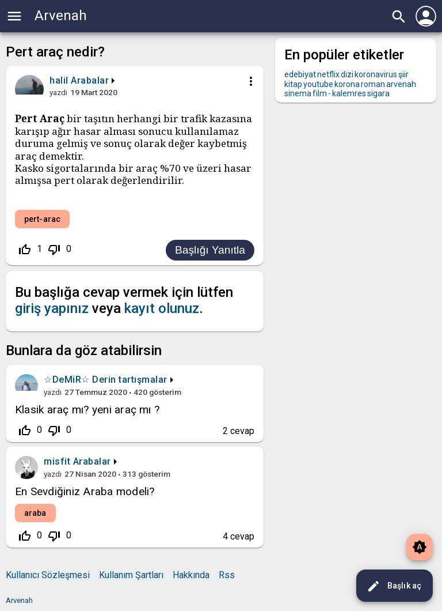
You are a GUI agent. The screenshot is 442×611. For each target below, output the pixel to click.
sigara (378, 93)
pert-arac (42, 219)
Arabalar (90, 80)
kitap (293, 84)
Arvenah (61, 15)
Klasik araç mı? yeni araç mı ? (87, 409)
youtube (318, 84)
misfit (57, 461)
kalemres (349, 93)
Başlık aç (394, 586)
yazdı (58, 92)
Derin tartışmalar (129, 379)
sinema (297, 93)
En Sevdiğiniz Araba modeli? (84, 491)
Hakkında (191, 574)
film (320, 93)
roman (373, 84)
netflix (328, 74)
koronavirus (376, 74)
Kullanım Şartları (131, 574)
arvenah (401, 84)
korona (347, 84)
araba (35, 513)
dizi (347, 74)
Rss (227, 574)
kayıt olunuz (161, 308)
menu (14, 16)
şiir (403, 74)
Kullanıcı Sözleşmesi (48, 574)
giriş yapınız (52, 308)
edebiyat (300, 74)
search (398, 16)
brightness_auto (419, 547)
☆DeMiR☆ (67, 379)
